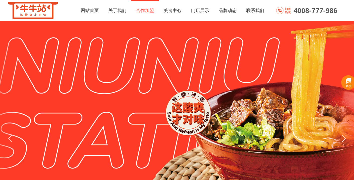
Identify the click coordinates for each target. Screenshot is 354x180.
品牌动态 (228, 10)
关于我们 (117, 10)
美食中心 (172, 10)
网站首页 (90, 10)
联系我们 (255, 10)
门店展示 (200, 10)
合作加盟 (145, 10)
